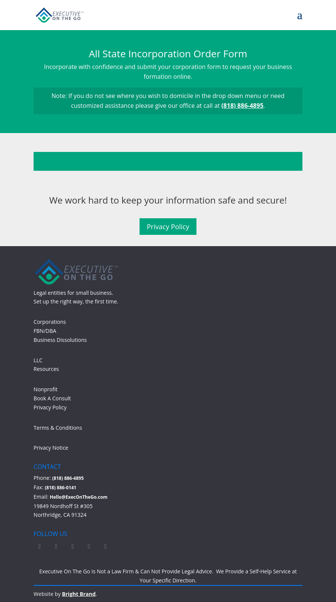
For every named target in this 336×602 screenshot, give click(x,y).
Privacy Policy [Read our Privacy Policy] (50, 407)
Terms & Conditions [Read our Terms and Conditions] (58, 427)
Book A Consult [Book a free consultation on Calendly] (52, 398)
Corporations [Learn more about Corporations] (50, 321)
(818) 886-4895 (242, 105)
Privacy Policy (168, 226)
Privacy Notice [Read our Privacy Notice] (51, 447)
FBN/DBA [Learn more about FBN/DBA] (45, 330)
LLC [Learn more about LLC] (38, 360)
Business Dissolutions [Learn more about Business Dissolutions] (60, 339)
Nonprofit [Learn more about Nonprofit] (46, 389)
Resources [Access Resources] (46, 368)
